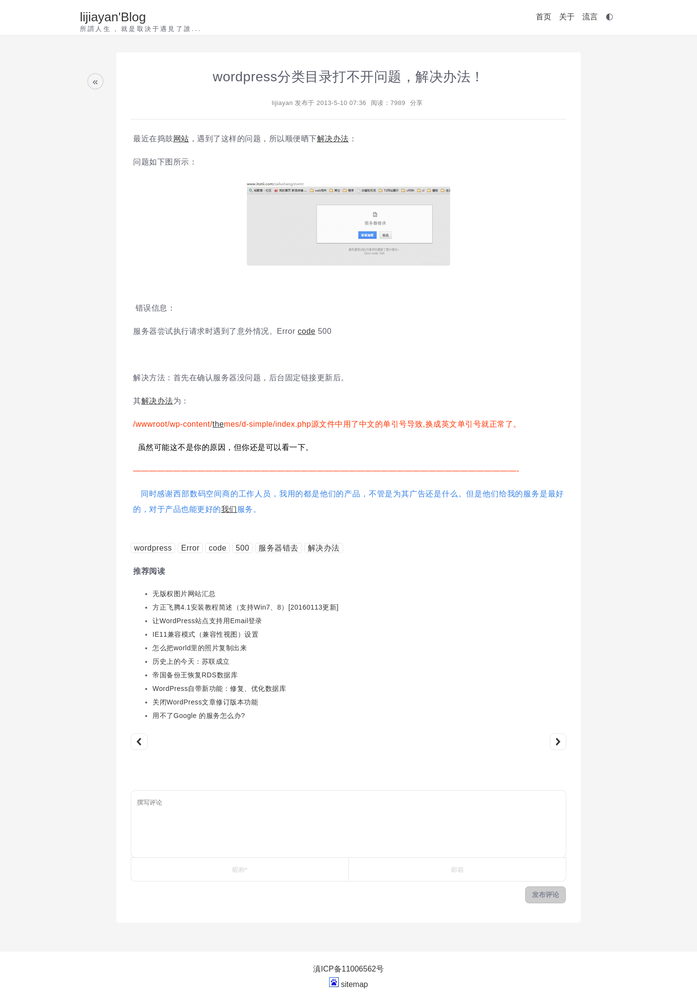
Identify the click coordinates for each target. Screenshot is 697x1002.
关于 (567, 17)
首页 (543, 17)
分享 (416, 102)
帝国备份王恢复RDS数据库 (195, 675)
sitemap (354, 984)
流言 (590, 17)
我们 (229, 509)
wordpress (153, 548)
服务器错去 (278, 548)
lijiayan (282, 102)
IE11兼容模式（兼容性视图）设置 (205, 634)
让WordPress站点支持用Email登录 (207, 621)
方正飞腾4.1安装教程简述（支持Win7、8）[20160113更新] (245, 607)
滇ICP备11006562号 (348, 969)
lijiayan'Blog (113, 17)
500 (242, 548)
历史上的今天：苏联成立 (191, 661)
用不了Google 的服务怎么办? (198, 715)
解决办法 (333, 139)
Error (190, 548)
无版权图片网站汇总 (184, 594)
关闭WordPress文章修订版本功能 (205, 702)
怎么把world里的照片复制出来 (199, 648)
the (218, 424)
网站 (181, 139)
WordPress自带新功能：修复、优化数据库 (219, 688)
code (307, 331)
